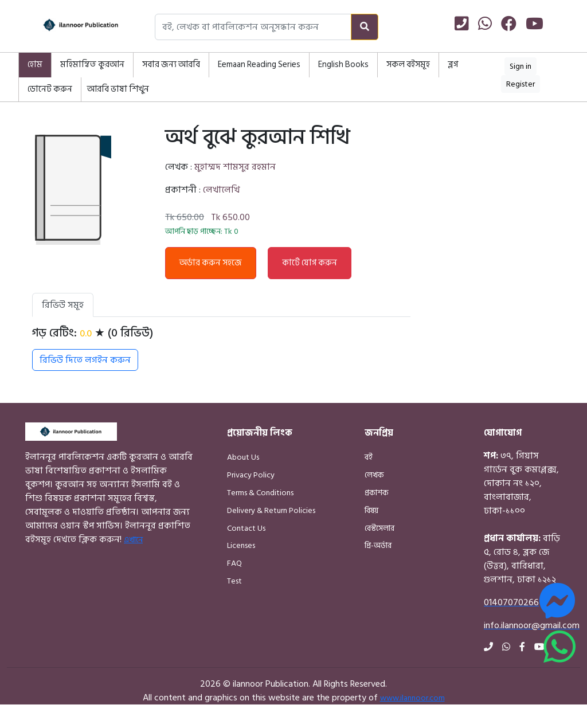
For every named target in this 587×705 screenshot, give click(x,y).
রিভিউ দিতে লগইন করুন (85, 359)
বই (369, 457)
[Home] (70, 27)
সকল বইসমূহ (408, 64)
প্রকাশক (377, 492)
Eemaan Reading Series (259, 64)
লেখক (374, 474)
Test (234, 581)
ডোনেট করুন (50, 89)
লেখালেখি (221, 189)
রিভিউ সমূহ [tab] (63, 304)
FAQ (234, 563)
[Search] (364, 27)
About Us (243, 457)
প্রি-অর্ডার (378, 545)
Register (520, 84)
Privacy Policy (251, 474)
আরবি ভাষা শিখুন (118, 89)
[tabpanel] (221, 348)
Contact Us (246, 528)
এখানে (133, 540)
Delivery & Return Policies (271, 510)
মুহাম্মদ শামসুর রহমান (235, 166)
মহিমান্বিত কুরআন (92, 64)
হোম (35, 64)
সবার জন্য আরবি (171, 64)
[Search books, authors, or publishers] (253, 27)
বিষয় (371, 510)
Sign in (520, 66)
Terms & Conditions (260, 492)
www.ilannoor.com (412, 697)
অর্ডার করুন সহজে (210, 263)
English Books (343, 64)
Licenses (241, 545)
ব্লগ (453, 64)
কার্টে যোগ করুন (309, 263)
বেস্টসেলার (379, 528)
